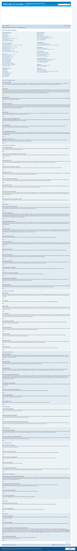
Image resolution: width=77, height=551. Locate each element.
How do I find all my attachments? (42, 66)
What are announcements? (6, 73)
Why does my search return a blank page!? (43, 54)
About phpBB (4, 518)
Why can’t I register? (5, 35)
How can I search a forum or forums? (42, 52)
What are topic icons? (5, 76)
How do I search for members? (41, 55)
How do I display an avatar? (6, 49)
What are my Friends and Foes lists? (42, 48)
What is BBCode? (5, 69)
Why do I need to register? (6, 33)
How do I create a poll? (5, 57)
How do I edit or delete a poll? (6, 59)
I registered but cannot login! (6, 36)
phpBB (32, 174)
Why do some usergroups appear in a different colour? (45, 38)
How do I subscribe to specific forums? (42, 61)
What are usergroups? (40, 35)
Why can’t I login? (5, 37)
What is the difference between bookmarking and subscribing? (46, 59)
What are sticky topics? (5, 74)
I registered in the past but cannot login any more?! (9, 38)
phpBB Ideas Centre (45, 523)
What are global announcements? (7, 72)
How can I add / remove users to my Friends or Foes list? (45, 49)
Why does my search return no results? (42, 53)
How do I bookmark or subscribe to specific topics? (44, 60)
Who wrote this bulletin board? (41, 69)
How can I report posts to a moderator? (8, 63)
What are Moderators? (40, 34)
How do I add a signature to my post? (7, 56)
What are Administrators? (40, 33)
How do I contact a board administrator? (43, 72)
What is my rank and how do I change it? (8, 50)
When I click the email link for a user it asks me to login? (10, 51)
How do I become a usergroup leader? (42, 37)
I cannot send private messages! (42, 43)
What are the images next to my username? (8, 48)
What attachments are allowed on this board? (43, 65)
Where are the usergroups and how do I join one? (44, 36)
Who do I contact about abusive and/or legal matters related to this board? (48, 71)
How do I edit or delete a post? (6, 55)
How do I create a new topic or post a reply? (8, 54)
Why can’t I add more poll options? (7, 58)
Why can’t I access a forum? (6, 60)
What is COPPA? (4, 34)
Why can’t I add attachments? (6, 61)
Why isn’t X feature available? (41, 70)
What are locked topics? (5, 75)
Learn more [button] (39, 548)
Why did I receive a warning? (6, 62)
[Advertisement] (36, 15)
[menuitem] (8, 25)
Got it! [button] (70, 548)
